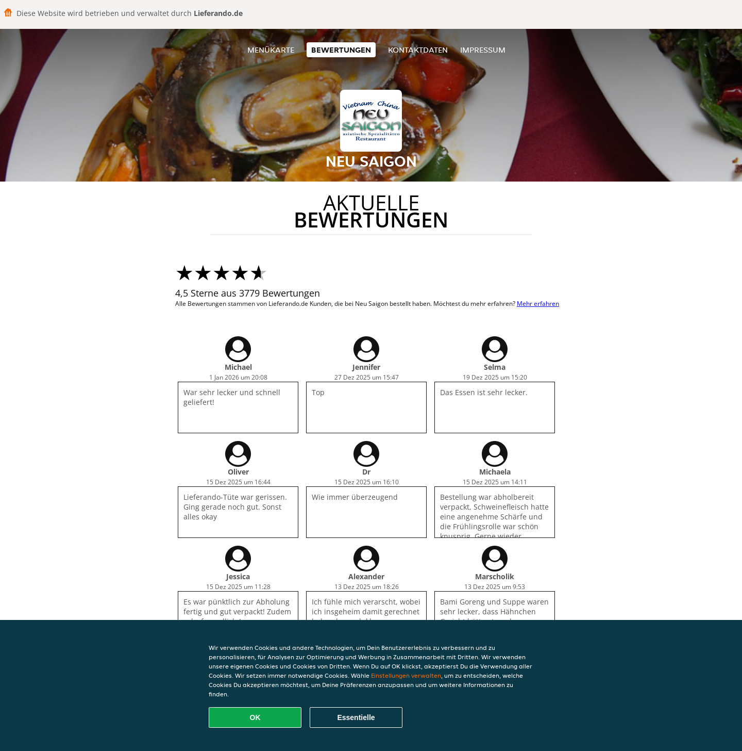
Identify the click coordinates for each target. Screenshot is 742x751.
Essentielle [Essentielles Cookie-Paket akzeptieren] (356, 717)
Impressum (482, 49)
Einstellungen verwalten (406, 675)
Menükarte (270, 49)
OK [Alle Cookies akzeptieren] (255, 717)
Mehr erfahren (538, 303)
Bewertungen (341, 49)
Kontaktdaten (418, 49)
